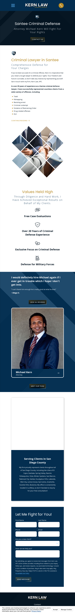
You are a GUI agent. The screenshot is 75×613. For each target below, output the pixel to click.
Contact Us (37, 39)
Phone (17, 477)
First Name (19, 468)
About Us (37, 587)
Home (37, 584)
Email (40, 477)
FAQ (37, 594)
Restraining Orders (37, 591)
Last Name (42, 468)
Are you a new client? (23, 487)
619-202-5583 (37, 554)
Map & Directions (37, 573)
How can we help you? (23, 496)
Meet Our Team (37, 386)
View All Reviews (37, 302)
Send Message (23, 527)
